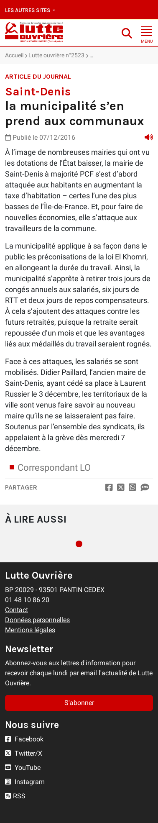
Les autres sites (28, 10)
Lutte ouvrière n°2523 (56, 55)
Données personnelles (37, 620)
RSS (15, 796)
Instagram (25, 782)
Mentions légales (30, 630)
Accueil (14, 55)
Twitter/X (23, 753)
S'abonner (79, 703)
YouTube (23, 768)
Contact (16, 610)
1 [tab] (79, 544)
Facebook (24, 739)
